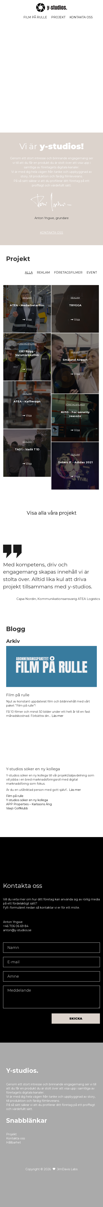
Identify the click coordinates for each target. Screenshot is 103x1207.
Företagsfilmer (68, 272)
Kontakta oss (81, 17)
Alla (29, 272)
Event (92, 272)
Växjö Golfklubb (17, 808)
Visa (27, 319)
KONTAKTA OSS (51, 232)
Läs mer (57, 716)
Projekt (58, 17)
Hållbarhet (13, 1142)
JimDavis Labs (67, 1169)
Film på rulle (35, 17)
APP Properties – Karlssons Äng (29, 804)
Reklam (43, 272)
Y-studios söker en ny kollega (27, 800)
